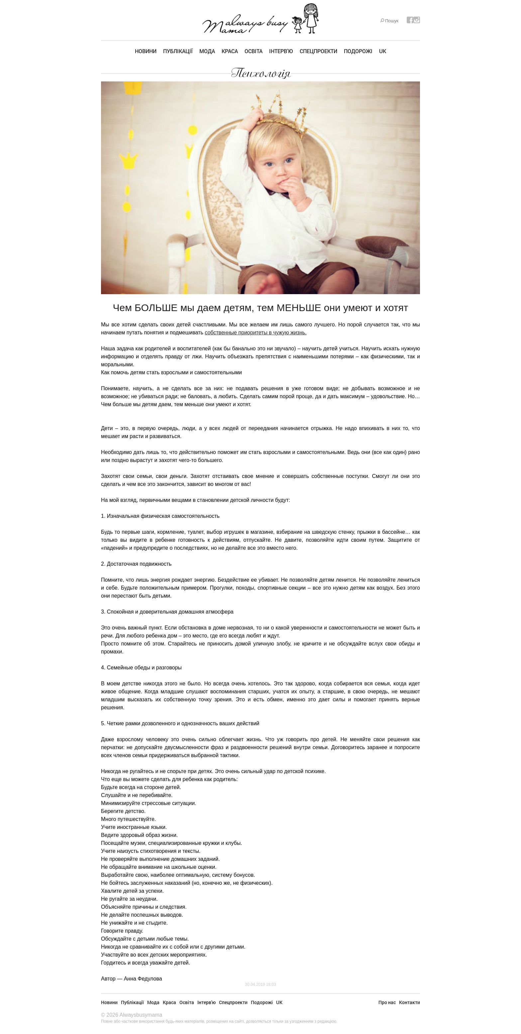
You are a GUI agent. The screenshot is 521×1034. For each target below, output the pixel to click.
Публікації (178, 51)
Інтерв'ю (281, 51)
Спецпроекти (318, 51)
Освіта (253, 51)
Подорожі (358, 51)
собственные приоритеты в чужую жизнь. (256, 332)
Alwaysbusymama (140, 1015)
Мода (207, 51)
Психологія (261, 73)
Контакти (409, 1002)
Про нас (387, 1002)
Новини (145, 51)
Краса (230, 51)
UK (382, 51)
